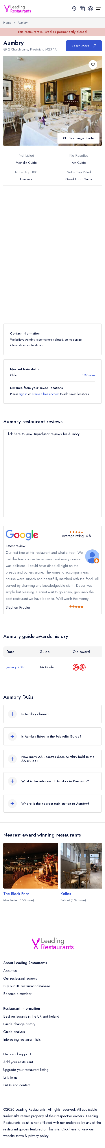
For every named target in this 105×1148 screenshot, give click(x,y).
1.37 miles (88, 375)
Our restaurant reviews (20, 978)
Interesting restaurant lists (22, 1039)
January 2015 (16, 667)
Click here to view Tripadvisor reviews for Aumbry (42, 434)
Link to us (10, 1077)
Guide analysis (14, 1031)
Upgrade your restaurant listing (25, 1069)
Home (7, 22)
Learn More (84, 45)
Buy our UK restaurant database (26, 986)
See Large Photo (78, 138)
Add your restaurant (18, 1062)
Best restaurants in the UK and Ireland (31, 1016)
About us (10, 970)
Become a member (17, 993)
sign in (23, 394)
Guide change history (19, 1024)
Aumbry (23, 22)
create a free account (45, 394)
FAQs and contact (16, 1085)
